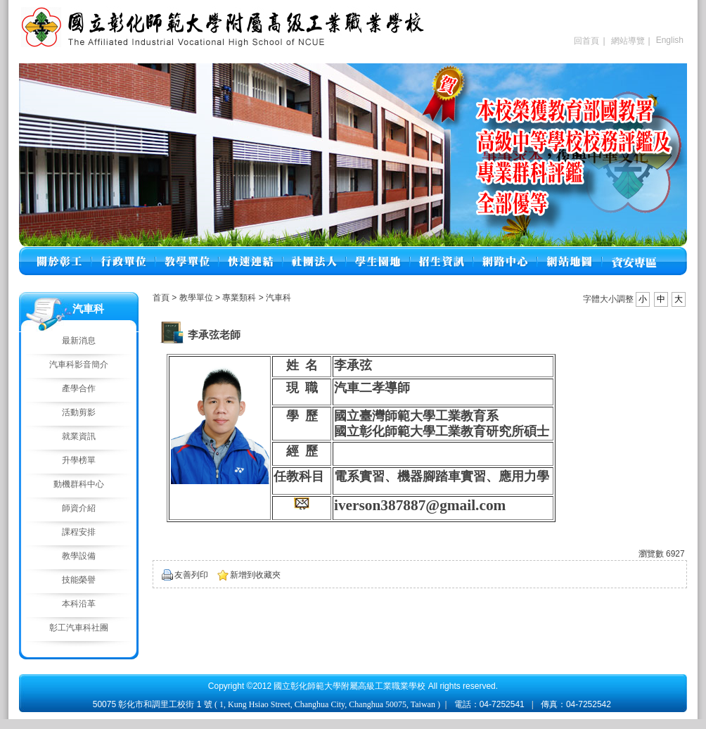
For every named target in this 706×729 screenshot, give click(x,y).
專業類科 (240, 298)
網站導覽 (628, 41)
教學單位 (197, 298)
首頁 (161, 298)
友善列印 (191, 575)
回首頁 (586, 41)
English (669, 40)
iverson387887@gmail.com (420, 505)
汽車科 (278, 298)
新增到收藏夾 (255, 575)
